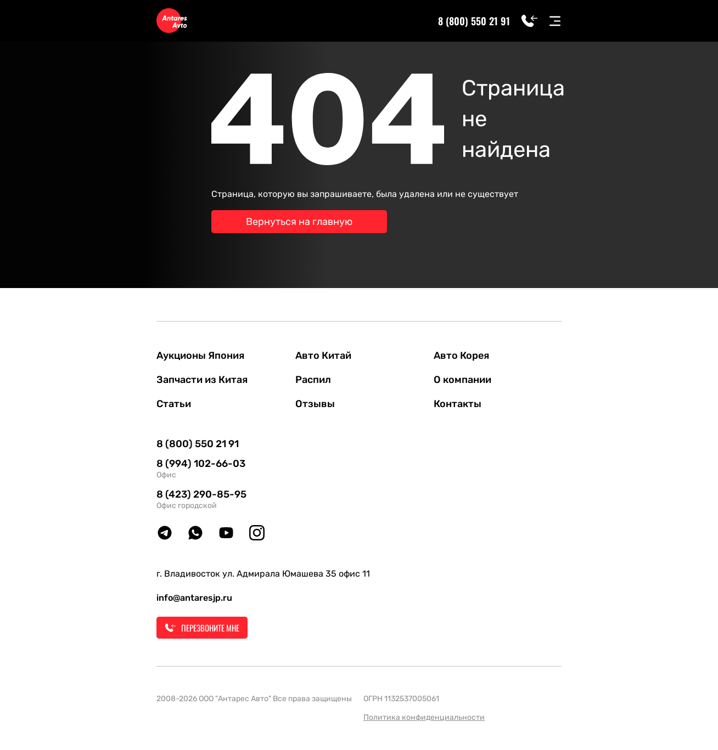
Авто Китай (323, 355)
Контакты (457, 404)
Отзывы (315, 404)
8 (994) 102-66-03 (200, 464)
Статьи (173, 404)
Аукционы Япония (200, 355)
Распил (313, 380)
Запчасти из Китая (202, 380)
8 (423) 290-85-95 (201, 494)
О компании (462, 380)
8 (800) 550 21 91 (474, 20)
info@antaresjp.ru (194, 598)
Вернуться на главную (299, 222)
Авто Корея (461, 355)
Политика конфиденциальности (424, 717)
